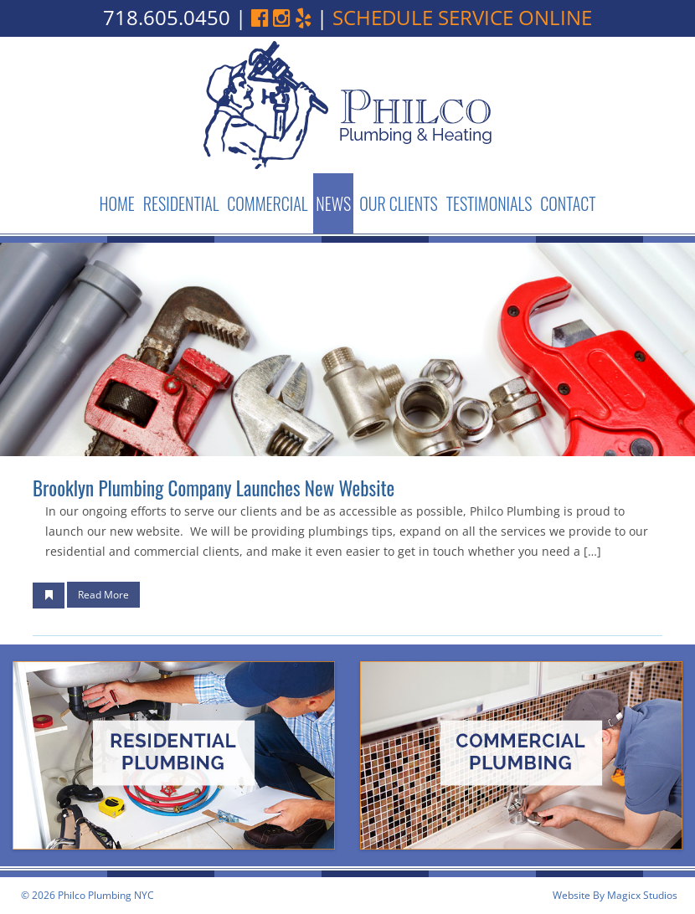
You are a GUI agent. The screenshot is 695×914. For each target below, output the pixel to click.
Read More (103, 595)
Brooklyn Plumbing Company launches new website (213, 488)
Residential (181, 203)
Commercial (267, 203)
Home (116, 203)
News (333, 203)
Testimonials (489, 203)
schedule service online (462, 17)
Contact (567, 203)
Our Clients (398, 203)
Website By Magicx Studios (615, 895)
